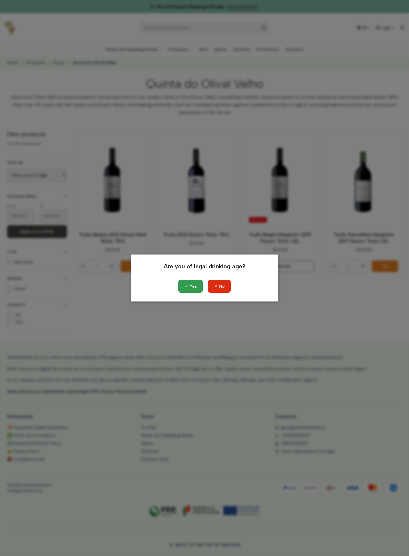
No (219, 286)
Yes (190, 286)
